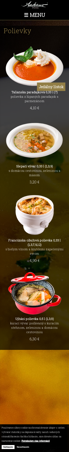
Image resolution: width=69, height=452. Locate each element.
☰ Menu (34, 15)
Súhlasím (8, 447)
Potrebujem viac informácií (36, 441)
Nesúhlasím (23, 447)
